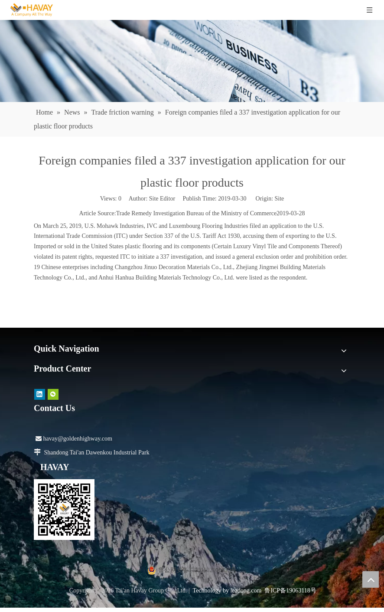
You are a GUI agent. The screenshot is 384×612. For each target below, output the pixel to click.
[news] (192, 61)
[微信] (53, 394)
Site (279, 198)
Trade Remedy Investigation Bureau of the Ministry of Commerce (196, 213)
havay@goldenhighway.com (74, 438)
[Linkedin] (39, 394)
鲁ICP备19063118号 (290, 590)
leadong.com (245, 590)
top (370, 579)
